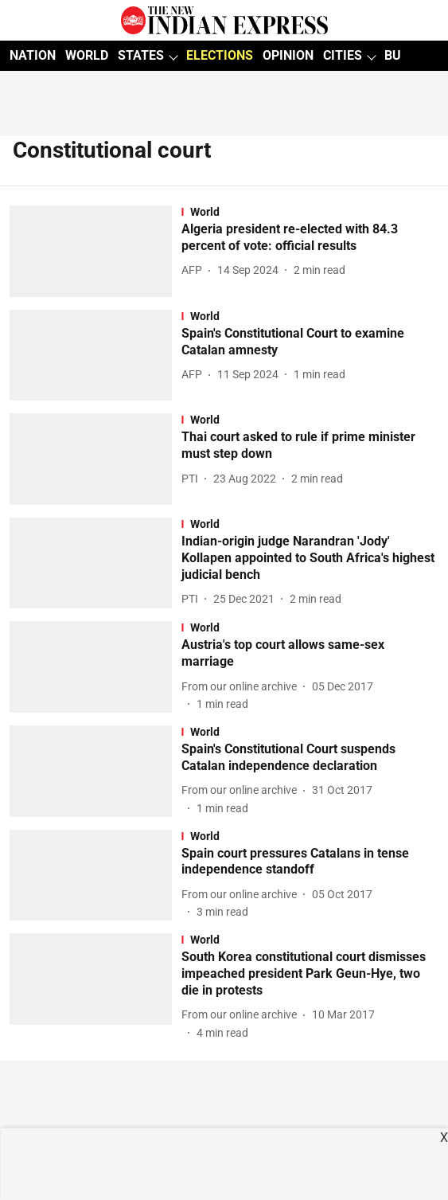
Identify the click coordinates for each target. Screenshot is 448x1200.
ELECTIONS (219, 55)
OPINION (288, 55)
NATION (33, 55)
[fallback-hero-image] (95, 251)
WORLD (86, 55)
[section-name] (309, 211)
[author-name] (194, 270)
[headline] (309, 238)
